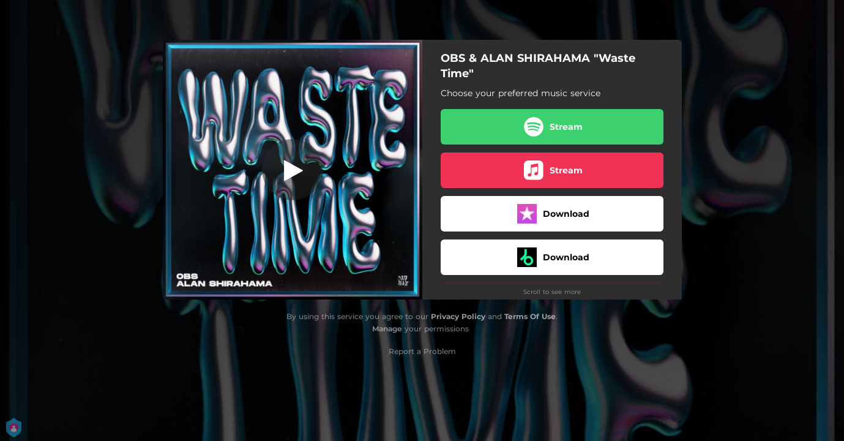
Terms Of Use (530, 316)
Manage (387, 328)
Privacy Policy (458, 316)
